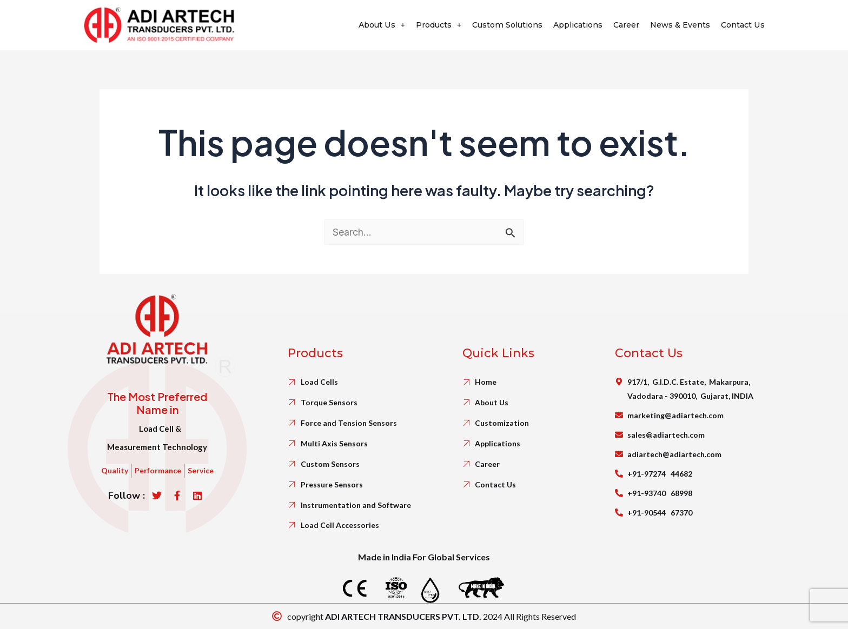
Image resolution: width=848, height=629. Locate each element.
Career (620, 25)
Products (422, 25)
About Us (362, 25)
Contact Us (742, 25)
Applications (569, 25)
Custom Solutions (495, 25)
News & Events (677, 25)
